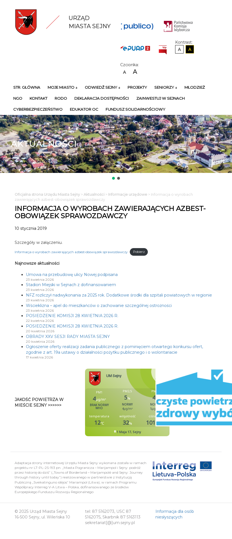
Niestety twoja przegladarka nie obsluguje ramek (141, 402)
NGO (17, 98)
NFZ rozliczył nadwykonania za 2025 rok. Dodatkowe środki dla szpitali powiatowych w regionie (119, 295)
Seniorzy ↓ (165, 87)
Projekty (137, 87)
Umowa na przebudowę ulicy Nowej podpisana (72, 274)
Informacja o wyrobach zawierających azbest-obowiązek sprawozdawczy (71, 252)
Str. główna (26, 87)
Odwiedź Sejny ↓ (102, 87)
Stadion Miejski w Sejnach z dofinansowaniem (71, 284)
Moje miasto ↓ (62, 87)
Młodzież (194, 87)
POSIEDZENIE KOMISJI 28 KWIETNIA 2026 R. (72, 315)
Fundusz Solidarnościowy (135, 109)
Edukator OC (84, 109)
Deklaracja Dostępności (101, 98)
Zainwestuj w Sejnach (160, 98)
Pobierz (139, 252)
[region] (116, 148)
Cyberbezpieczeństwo (38, 109)
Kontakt (38, 98)
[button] (113, 178)
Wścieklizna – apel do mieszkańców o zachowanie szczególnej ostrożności (99, 305)
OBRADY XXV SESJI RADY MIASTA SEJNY (68, 336)
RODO (61, 98)
